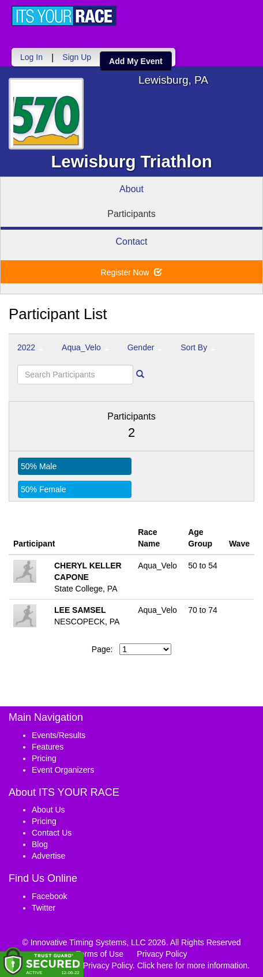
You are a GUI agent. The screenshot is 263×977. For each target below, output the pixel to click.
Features (47, 746)
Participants (131, 214)
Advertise (48, 855)
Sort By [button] (198, 347)
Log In (31, 57)
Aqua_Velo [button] (85, 347)
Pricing (44, 758)
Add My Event (136, 61)
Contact (131, 241)
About (131, 189)
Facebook (49, 896)
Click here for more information (192, 965)
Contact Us (52, 832)
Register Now (132, 272)
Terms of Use (99, 954)
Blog (40, 844)
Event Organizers (63, 769)
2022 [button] (30, 347)
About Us (48, 809)
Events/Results (58, 735)
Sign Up (76, 57)
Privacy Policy (162, 954)
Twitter (43, 907)
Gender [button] (145, 347)
